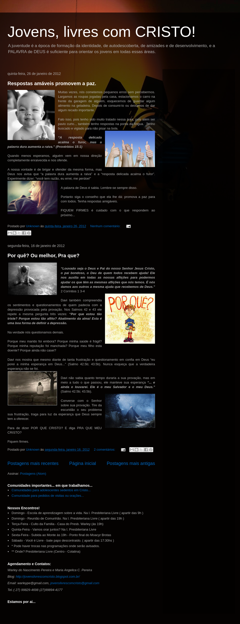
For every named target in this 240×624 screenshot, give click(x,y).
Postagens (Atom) (33, 473)
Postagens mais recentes (33, 463)
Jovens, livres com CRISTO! (102, 31)
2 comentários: (105, 449)
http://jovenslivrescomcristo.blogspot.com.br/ (48, 576)
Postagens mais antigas (131, 463)
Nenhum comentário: (105, 226)
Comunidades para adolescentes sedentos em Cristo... (51, 490)
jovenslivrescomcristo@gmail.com (74, 583)
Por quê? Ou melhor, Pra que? (44, 255)
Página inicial (82, 463)
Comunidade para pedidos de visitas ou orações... (48, 495)
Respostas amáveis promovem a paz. (52, 83)
